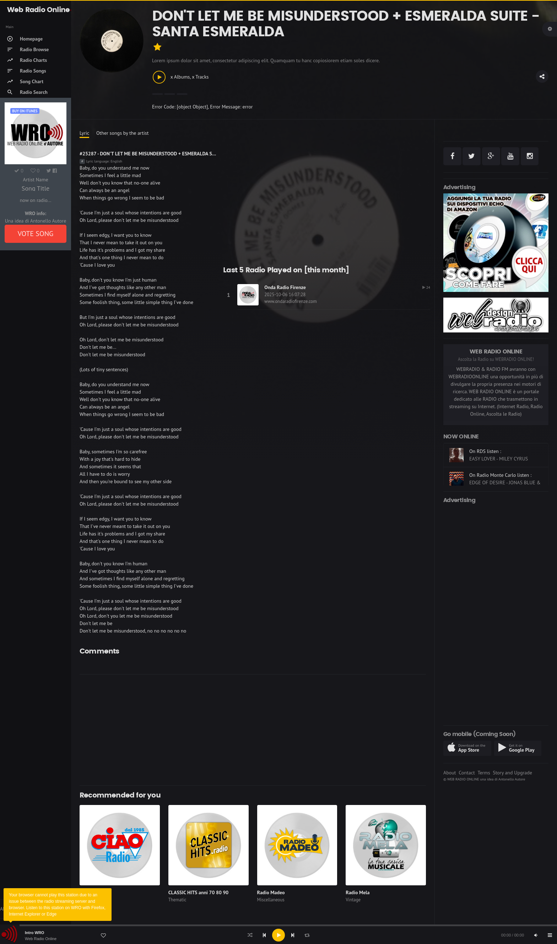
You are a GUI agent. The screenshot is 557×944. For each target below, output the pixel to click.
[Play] (278, 935)
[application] (278, 935)
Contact (467, 772)
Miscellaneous (271, 900)
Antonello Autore (511, 779)
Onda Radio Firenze (285, 287)
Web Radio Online (40, 939)
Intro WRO (34, 932)
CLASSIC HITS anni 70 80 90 (198, 892)
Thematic (177, 900)
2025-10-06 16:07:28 (284, 295)
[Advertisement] (293, 730)
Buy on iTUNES (24, 110)
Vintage (353, 900)
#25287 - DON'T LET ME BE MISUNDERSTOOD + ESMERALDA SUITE (151, 153)
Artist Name (35, 179)
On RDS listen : (485, 451)
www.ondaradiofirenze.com (290, 301)
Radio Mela (357, 892)
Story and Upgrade (512, 772)
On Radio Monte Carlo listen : (500, 475)
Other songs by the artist (122, 133)
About (449, 772)
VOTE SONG (36, 233)
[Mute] (536, 935)
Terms (483, 772)
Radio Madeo (271, 892)
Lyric (84, 133)
